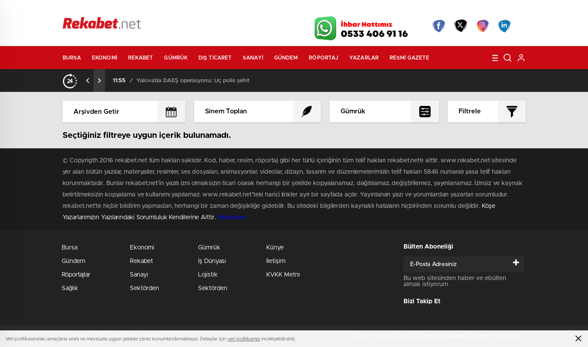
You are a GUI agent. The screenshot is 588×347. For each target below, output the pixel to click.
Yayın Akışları (443, 9)
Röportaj (323, 57)
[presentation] (88, 80)
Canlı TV (291, 9)
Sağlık (70, 288)
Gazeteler (143, 9)
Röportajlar (76, 275)
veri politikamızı (243, 338)
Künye (275, 248)
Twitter (460, 25)
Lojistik (208, 275)
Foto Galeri (195, 9)
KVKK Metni (283, 275)
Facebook (438, 25)
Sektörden (144, 288)
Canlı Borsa (392, 9)
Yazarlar (364, 57)
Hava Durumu (341, 9)
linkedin (504, 25)
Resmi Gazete (409, 57)
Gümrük (176, 57)
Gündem (286, 57)
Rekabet (140, 57)
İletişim (275, 261)
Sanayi (253, 57)
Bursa (72, 57)
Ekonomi (104, 57)
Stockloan (232, 217)
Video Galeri (243, 9)
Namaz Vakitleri (496, 9)
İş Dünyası (212, 261)
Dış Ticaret (215, 57)
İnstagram (482, 25)
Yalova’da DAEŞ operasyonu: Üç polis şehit (193, 81)
